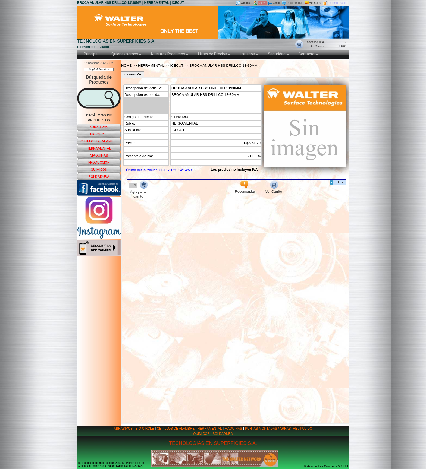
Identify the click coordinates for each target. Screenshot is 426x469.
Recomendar (294, 2)
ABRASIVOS (123, 428)
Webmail (246, 2)
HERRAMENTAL (210, 428)
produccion (99, 162)
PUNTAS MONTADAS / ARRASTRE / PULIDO (278, 428)
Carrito (276, 2)
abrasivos (98, 127)
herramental (99, 148)
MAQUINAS (233, 428)
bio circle (99, 134)
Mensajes (315, 2)
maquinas (99, 155)
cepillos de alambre (99, 141)
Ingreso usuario (338, 2)
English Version (99, 69)
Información (132, 74)
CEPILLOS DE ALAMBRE (176, 428)
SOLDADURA (222, 434)
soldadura (99, 177)
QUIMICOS (201, 434)
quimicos (99, 169)
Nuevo (262, 2)
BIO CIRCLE (145, 428)
